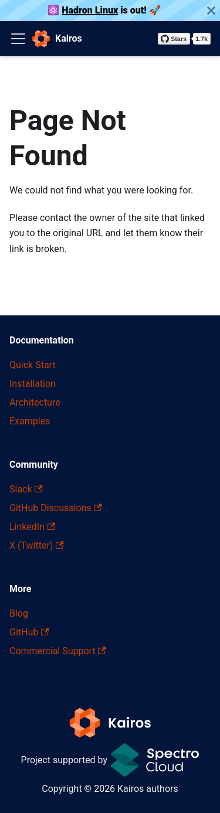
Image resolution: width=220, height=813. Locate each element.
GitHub (29, 632)
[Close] (211, 10)
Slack (26, 489)
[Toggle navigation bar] (18, 38)
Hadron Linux (90, 10)
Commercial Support (57, 650)
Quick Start (32, 364)
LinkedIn (32, 526)
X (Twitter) (36, 545)
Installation (32, 383)
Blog (18, 613)
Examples (29, 421)
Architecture (34, 402)
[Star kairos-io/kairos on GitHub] (184, 39)
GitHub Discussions (55, 507)
